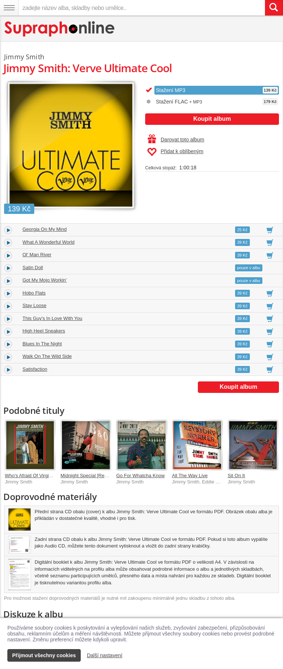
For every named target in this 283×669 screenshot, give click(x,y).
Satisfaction (34, 369)
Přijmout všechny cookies (44, 655)
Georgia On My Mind (44, 229)
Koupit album (212, 119)
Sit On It (236, 475)
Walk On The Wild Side (47, 356)
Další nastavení (105, 655)
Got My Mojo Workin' (44, 280)
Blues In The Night (42, 343)
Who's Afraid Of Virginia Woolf (37, 475)
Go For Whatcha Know (140, 475)
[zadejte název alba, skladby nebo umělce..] (141, 7)
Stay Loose (34, 305)
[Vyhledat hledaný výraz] (274, 7)
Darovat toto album (176, 139)
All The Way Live (190, 475)
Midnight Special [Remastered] (93, 475)
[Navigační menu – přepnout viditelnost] (9, 7)
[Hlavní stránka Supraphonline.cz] (60, 28)
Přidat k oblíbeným (175, 152)
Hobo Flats (34, 293)
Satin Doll (32, 267)
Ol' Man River (36, 254)
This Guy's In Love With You (52, 318)
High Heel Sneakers (43, 331)
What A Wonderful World (48, 242)
